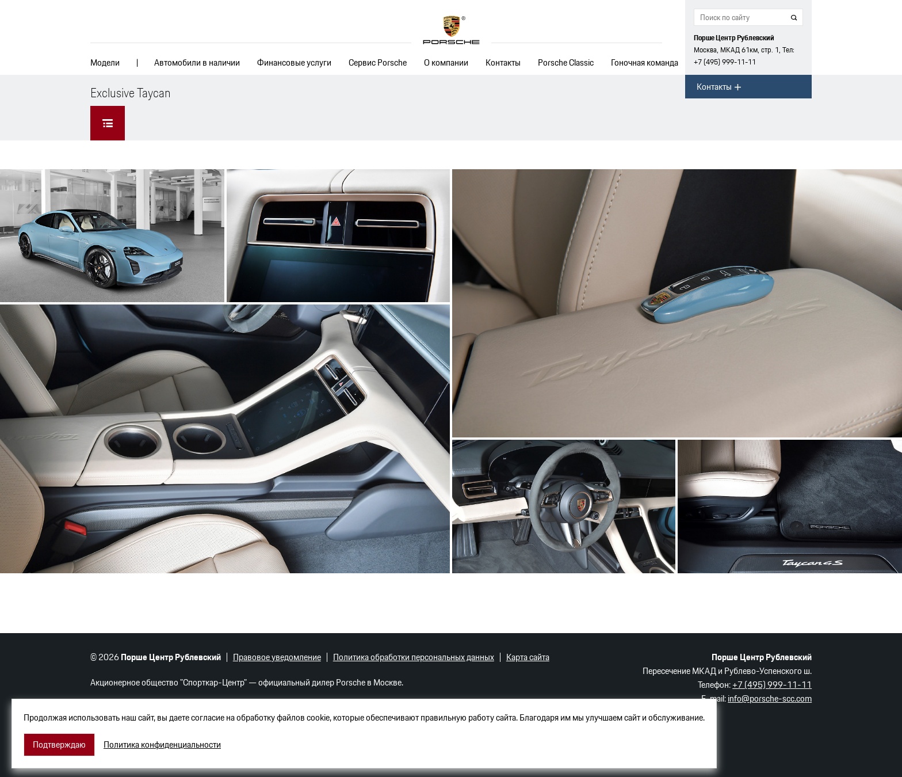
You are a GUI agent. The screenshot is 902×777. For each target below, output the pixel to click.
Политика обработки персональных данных (413, 657)
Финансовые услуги (294, 62)
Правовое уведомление (277, 657)
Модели (105, 62)
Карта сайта (527, 657)
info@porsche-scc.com (770, 698)
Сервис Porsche (378, 62)
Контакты (503, 62)
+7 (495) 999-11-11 (725, 62)
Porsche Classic (566, 62)
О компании (446, 62)
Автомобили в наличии (197, 62)
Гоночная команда (644, 62)
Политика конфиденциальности (162, 745)
